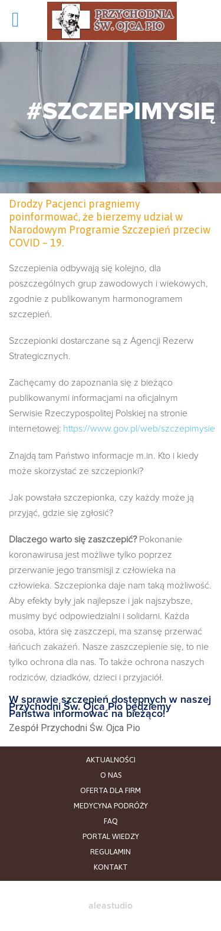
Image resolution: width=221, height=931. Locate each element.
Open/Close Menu (23, 21)
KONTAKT (111, 867)
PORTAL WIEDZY (111, 836)
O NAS (110, 775)
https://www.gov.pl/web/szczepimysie (139, 428)
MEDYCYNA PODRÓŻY (111, 805)
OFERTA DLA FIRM (110, 790)
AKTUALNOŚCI (111, 759)
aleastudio (110, 905)
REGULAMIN (110, 851)
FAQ (111, 821)
